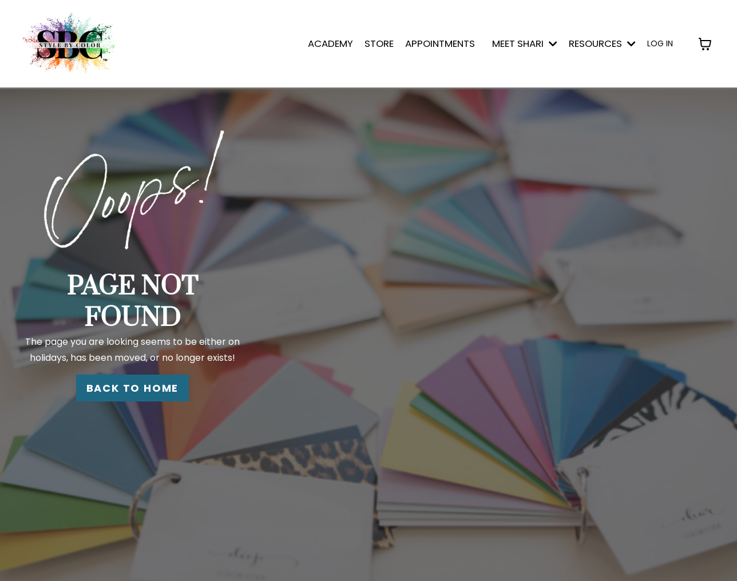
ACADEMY (330, 43)
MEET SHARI (524, 43)
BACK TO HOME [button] (132, 388)
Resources (602, 43)
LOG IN (660, 43)
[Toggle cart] (705, 44)
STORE (379, 43)
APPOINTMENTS (440, 43)
